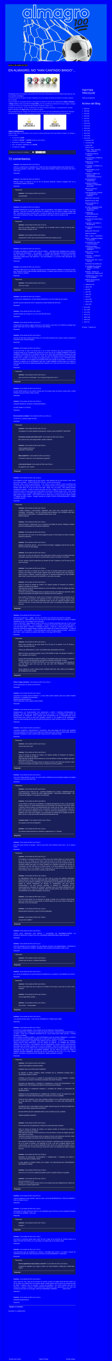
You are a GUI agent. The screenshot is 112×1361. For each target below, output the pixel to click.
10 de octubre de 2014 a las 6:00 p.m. (30, 728)
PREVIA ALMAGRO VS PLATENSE (91, 203)
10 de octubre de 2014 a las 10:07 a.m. (30, 388)
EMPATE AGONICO (90, 233)
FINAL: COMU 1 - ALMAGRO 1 (94, 236)
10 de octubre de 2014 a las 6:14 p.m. (30, 971)
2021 (85, 121)
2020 (85, 123)
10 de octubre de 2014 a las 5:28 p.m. (35, 445)
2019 (85, 126)
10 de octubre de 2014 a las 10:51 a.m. (40, 416)
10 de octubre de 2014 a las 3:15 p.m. (53, 437)
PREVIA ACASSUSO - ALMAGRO (91, 189)
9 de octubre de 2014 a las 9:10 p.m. (30, 179)
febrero (87, 301)
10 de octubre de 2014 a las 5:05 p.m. (35, 568)
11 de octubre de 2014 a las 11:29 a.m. (40, 820)
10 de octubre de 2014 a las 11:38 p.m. (36, 876)
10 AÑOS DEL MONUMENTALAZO (91, 213)
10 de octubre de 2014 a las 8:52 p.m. (35, 958)
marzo (87, 299)
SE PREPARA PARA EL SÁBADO (92, 154)
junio (86, 292)
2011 (85, 312)
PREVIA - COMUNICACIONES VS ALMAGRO (94, 239)
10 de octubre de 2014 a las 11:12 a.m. (36, 225)
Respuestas (18, 190)
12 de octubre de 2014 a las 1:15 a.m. (30, 1297)
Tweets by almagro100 (88, 98)
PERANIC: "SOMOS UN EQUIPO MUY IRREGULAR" (94, 272)
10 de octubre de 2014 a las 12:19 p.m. (30, 478)
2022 (85, 118)
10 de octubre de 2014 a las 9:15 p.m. (35, 1123)
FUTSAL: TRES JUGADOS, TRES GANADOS (93, 150)
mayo (87, 294)
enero (87, 304)
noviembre (88, 143)
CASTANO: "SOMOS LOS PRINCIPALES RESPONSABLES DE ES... (93, 175)
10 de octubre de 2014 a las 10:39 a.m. (30, 401)
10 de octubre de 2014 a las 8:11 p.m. (35, 283)
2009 (85, 317)
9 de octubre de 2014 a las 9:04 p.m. (30, 164)
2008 (85, 319)
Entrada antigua (70, 1359)
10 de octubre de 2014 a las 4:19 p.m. (30, 693)
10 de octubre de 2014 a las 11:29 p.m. (36, 1170)
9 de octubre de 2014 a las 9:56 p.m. (30, 207)
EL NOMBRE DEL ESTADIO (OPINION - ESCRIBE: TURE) (93, 268)
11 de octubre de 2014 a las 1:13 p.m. (35, 828)
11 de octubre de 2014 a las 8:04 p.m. (57, 1263)
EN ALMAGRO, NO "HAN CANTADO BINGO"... (92, 243)
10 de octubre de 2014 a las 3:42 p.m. (35, 642)
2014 (85, 138)
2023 (85, 116)
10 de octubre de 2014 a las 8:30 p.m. (35, 801)
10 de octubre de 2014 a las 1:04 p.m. (35, 508)
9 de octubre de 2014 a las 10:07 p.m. (30, 248)
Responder (16, 173)
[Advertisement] (93, 75)
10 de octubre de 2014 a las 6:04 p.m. (35, 789)
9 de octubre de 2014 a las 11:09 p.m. (30, 296)
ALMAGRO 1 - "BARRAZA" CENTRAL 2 (93, 256)
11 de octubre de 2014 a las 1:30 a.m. (35, 1178)
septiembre (88, 284)
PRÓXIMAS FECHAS (91, 216)
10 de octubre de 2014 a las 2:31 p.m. (30, 615)
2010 (85, 314)
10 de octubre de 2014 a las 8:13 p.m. (35, 375)
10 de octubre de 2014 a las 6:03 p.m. (30, 931)
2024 (85, 113)
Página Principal (43, 1359)
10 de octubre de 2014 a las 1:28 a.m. (30, 311)
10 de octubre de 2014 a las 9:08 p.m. (35, 1063)
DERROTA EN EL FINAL (92, 200)
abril (86, 297)
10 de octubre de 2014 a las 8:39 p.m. (35, 984)
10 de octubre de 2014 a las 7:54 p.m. (30, 1027)
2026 (85, 108)
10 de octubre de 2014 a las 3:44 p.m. (35, 552)
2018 (85, 128)
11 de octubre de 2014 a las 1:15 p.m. (30, 1208)
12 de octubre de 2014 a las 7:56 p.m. (35, 917)
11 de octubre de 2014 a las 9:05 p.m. (30, 1279)
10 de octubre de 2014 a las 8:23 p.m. (35, 752)
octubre (87, 145)
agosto (87, 287)
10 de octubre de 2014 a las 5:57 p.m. (30, 709)
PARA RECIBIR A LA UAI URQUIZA (92, 170)
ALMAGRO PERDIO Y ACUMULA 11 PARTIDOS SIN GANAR (93, 185)
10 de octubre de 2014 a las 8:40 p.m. (35, 235)
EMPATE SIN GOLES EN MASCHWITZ (92, 280)
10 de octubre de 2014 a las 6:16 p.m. (30, 1016)
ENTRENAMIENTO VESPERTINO (90, 180)
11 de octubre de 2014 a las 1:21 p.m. (35, 908)
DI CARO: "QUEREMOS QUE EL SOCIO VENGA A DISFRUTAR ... (93, 208)
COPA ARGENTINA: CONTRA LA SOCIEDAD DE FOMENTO (93, 194)
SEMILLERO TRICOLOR (92, 198)
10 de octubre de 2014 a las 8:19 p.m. (35, 582)
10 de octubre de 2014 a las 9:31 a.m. (30, 322)
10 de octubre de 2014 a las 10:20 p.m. (36, 994)
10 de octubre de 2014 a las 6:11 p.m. (30, 943)
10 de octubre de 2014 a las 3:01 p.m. (35, 542)
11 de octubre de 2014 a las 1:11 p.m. (35, 896)
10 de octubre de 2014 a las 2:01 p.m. (35, 532)
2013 (85, 307)
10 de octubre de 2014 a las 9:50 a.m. (30, 348)
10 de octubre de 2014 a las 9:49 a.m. (30, 335)
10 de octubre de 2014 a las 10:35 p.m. (36, 1154)
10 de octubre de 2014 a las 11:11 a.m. (36, 428)
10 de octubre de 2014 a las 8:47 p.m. (35, 193)
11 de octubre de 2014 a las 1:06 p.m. (35, 1003)
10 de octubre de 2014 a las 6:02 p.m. (30, 842)
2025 (85, 111)
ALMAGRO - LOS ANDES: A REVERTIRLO (93, 223)
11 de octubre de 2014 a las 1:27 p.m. (30, 1249)
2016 (85, 133)
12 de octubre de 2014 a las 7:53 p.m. (35, 1223)
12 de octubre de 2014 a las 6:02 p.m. (40, 455)
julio (86, 289)
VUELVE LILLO (89, 147)
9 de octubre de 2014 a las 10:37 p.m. (30, 267)
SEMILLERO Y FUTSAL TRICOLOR (92, 162)
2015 (85, 135)
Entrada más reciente (15, 1359)
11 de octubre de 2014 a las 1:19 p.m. (30, 1236)
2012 (85, 310)
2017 (85, 130)
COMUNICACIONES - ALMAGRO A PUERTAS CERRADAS (92, 248)
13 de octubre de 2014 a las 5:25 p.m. (42, 464)
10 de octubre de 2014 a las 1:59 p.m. (35, 522)
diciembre (88, 140)
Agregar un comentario (16, 1307)
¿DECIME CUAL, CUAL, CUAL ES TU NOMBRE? (94, 276)
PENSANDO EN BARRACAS (93, 264)
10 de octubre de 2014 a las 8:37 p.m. (35, 856)
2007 (85, 322)
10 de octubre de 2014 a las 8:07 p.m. (30, 1196)
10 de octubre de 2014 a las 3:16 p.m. (40, 682)
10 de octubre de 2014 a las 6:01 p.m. (35, 744)
